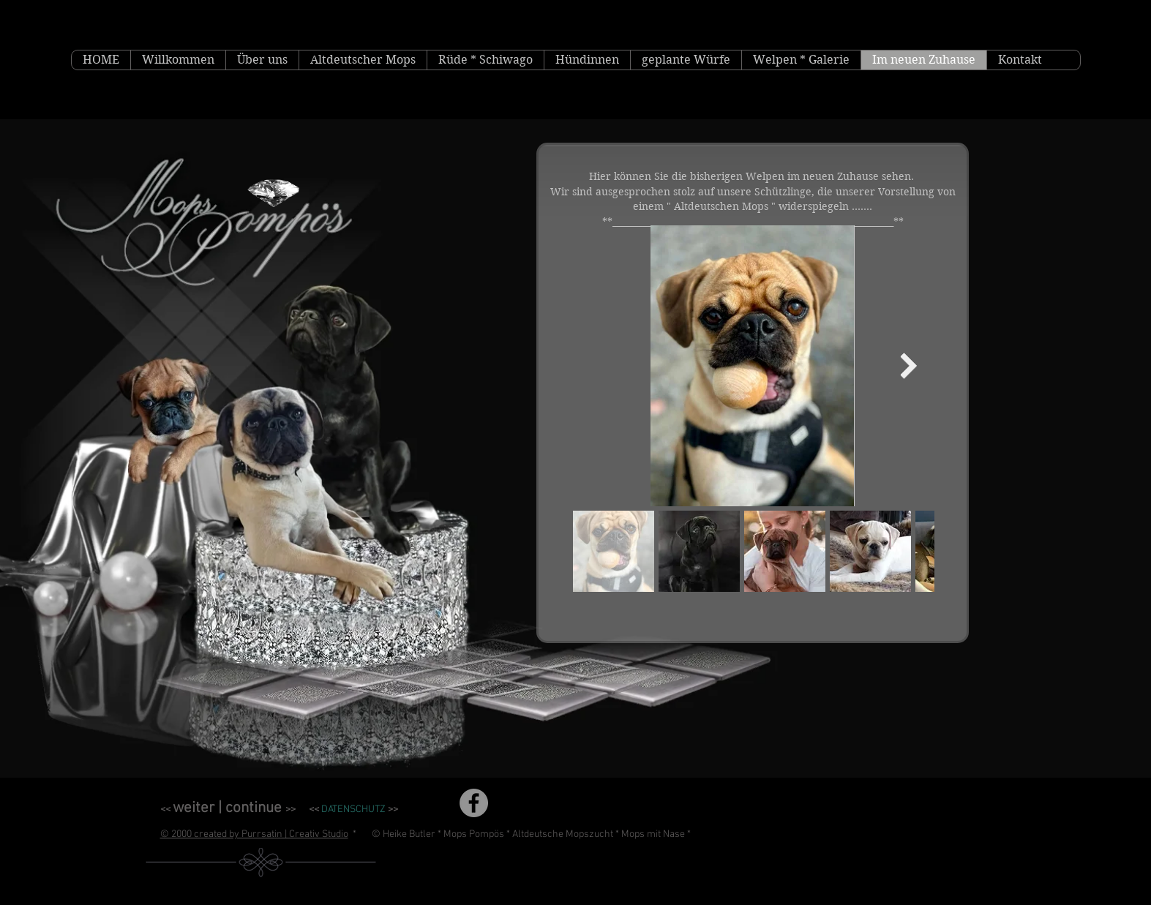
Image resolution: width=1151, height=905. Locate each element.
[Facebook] (474, 803)
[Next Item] (909, 365)
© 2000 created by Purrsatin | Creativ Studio (254, 834)
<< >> (228, 809)
